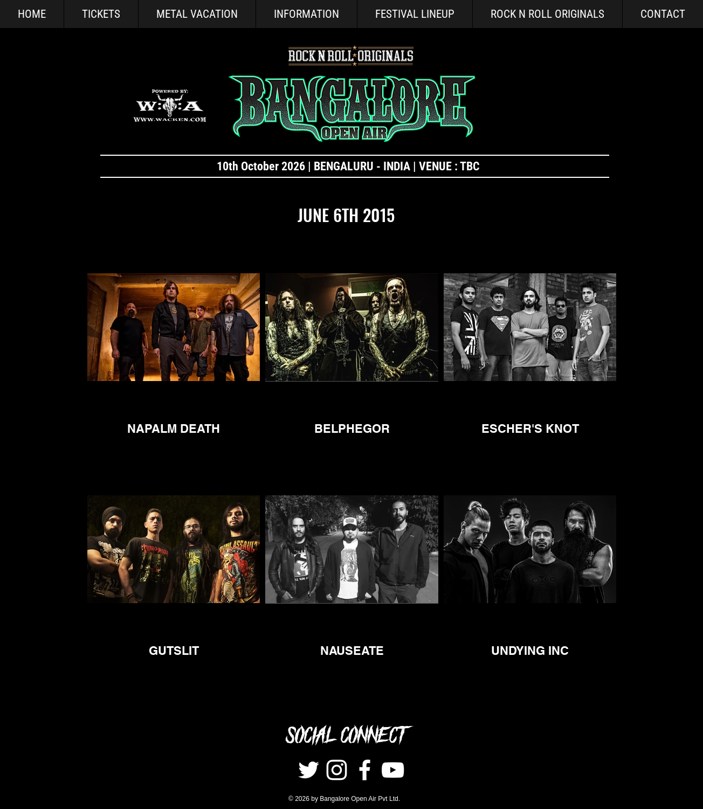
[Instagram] (336, 770)
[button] (306, 14)
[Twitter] (308, 770)
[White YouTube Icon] (392, 770)
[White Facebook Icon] (364, 770)
